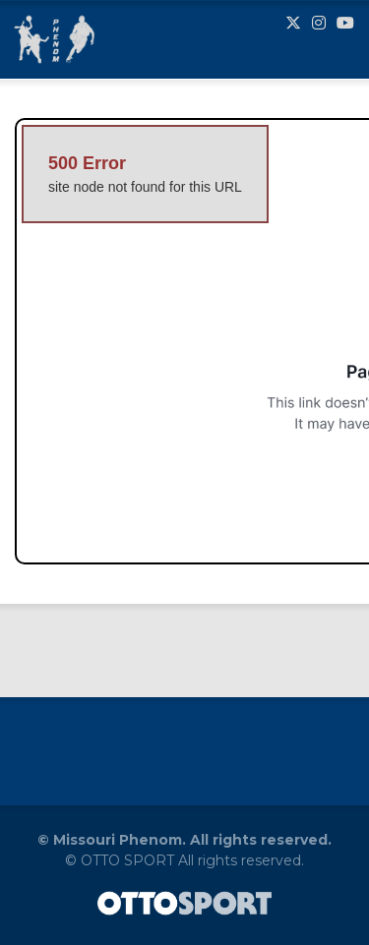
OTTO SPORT (127, 860)
